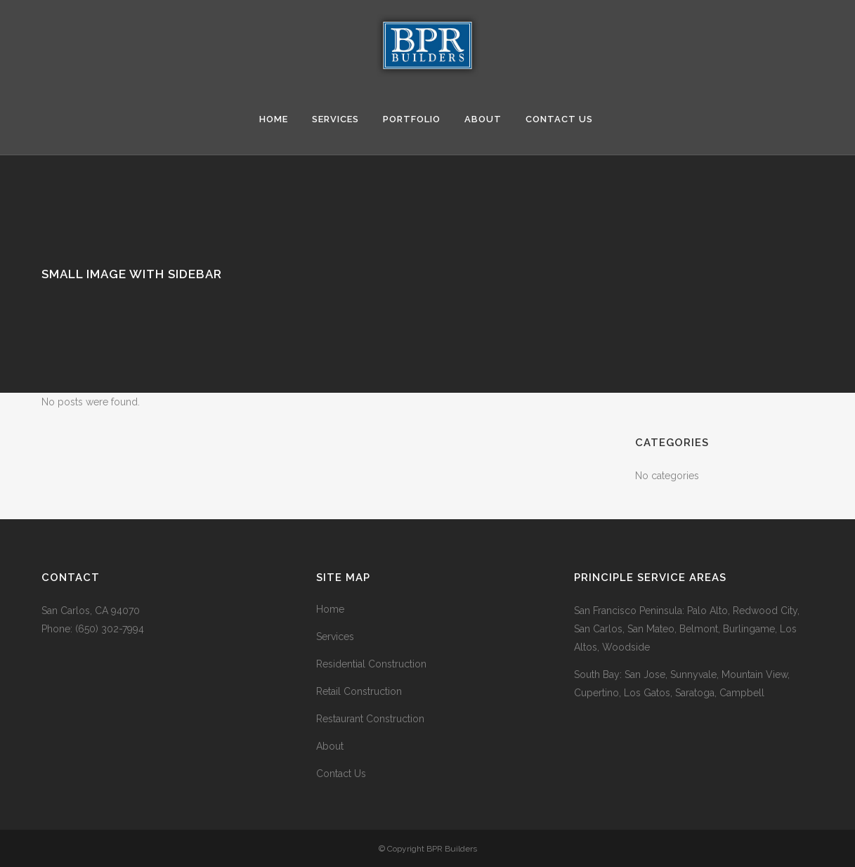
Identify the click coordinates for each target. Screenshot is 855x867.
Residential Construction (371, 664)
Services (335, 636)
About (330, 746)
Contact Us (341, 773)
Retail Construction (359, 691)
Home (330, 609)
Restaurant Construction (370, 718)
